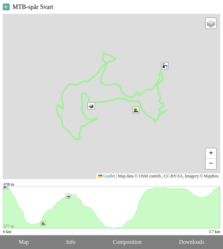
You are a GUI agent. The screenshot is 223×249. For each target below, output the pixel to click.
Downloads (191, 242)
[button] (91, 106)
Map (24, 242)
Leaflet (106, 176)
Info (71, 242)
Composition (127, 242)
